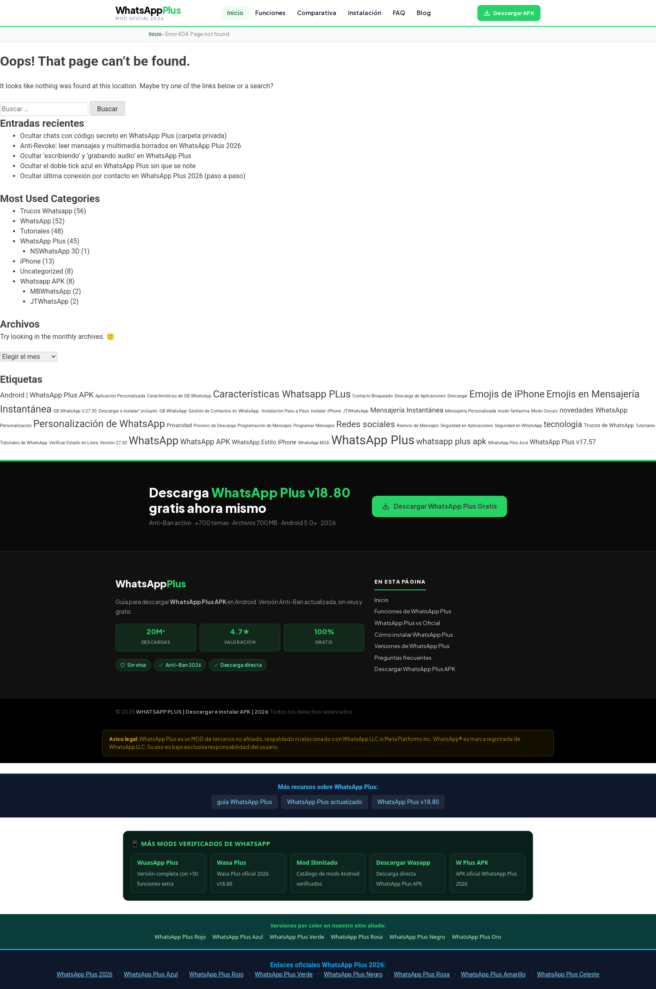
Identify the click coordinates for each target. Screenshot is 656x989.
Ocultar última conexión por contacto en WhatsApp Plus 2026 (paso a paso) (133, 176)
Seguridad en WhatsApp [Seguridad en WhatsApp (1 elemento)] (518, 425)
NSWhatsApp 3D (54, 251)
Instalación (364, 12)
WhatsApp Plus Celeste (568, 974)
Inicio (235, 12)
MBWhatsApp (50, 291)
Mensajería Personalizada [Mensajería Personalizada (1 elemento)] (470, 411)
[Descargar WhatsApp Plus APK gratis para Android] (509, 13)
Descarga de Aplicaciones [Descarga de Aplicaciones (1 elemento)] (420, 396)
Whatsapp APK (42, 281)
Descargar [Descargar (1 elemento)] (457, 396)
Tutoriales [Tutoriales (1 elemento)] (645, 425)
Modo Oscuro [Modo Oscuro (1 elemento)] (544, 411)
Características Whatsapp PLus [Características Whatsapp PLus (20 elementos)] (282, 394)
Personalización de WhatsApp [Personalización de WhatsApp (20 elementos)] (99, 424)
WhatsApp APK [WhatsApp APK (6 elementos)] (205, 442)
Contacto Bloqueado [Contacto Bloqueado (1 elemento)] (372, 396)
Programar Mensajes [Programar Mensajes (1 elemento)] (314, 425)
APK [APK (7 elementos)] (86, 394)
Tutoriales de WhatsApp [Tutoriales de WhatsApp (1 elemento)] (23, 443)
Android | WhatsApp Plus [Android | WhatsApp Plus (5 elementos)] (38, 395)
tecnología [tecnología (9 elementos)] (563, 424)
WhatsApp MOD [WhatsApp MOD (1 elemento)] (313, 443)
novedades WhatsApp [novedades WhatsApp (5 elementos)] (593, 410)
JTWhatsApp (49, 301)
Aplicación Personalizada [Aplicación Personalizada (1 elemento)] (120, 396)
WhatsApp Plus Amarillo (493, 974)
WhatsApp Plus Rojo (180, 936)
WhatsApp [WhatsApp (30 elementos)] (154, 440)
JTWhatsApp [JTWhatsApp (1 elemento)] (355, 411)
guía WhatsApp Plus (244, 802)
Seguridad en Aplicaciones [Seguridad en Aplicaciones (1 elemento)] (467, 425)
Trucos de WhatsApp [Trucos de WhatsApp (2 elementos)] (609, 425)
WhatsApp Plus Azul (238, 936)
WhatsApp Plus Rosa (357, 936)
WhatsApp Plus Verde (297, 936)
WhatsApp (35, 221)
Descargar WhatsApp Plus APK (414, 668)
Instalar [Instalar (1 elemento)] (318, 411)
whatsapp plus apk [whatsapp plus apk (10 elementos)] (451, 441)
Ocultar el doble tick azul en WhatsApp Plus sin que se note (108, 166)
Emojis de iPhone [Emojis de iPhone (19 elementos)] (507, 394)
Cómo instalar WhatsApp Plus (413, 634)
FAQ (399, 12)
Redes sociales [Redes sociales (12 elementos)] (365, 424)
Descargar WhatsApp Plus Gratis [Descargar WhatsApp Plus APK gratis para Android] (439, 506)
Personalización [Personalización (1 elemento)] (16, 425)
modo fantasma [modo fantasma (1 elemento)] (513, 411)
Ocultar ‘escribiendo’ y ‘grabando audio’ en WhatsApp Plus (105, 156)
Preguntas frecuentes (403, 657)
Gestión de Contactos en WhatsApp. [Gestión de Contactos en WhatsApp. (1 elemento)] (224, 411)
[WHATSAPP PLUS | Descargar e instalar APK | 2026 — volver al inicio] (148, 13)
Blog (424, 12)
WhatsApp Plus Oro (476, 936)
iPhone (30, 261)
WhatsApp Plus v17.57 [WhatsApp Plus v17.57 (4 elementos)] (563, 442)
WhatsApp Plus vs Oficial (407, 622)
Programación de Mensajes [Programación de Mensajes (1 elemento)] (265, 425)
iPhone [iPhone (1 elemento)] (334, 411)
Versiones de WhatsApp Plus (412, 645)
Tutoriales (34, 231)
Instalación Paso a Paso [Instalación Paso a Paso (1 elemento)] (285, 411)
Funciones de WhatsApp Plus (412, 611)
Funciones (270, 12)
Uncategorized (41, 271)
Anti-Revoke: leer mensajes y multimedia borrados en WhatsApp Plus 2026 (130, 146)
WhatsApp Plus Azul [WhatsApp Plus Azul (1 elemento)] (508, 443)
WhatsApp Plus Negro (417, 936)
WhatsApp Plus (43, 241)
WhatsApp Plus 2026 (84, 974)
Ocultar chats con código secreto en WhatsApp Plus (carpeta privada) (123, 136)
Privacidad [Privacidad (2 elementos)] (179, 425)
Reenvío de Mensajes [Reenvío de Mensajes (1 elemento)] (417, 425)
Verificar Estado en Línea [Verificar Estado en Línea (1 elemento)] (73, 443)
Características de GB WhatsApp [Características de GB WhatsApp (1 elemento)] (179, 396)
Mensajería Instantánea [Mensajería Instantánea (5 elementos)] (406, 410)
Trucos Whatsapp (46, 211)
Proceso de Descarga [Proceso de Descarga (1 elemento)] (215, 425)
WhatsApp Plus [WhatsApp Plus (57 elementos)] (373, 440)
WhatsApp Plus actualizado (324, 802)
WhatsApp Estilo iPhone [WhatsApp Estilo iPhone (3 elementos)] (264, 442)
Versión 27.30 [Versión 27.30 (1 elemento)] (113, 443)
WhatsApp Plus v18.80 (408, 802)
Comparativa (316, 12)
